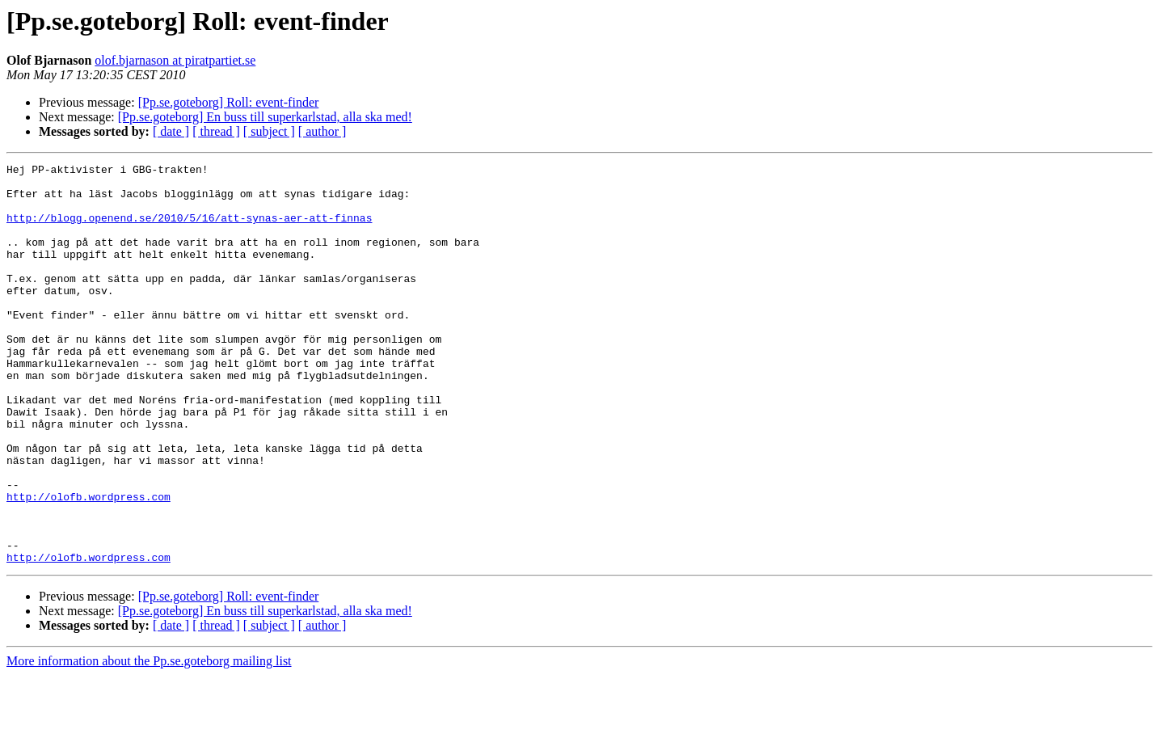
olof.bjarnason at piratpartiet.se (175, 60)
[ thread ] (216, 131)
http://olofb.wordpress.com (88, 564)
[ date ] (171, 131)
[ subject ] (269, 131)
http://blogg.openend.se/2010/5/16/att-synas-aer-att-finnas (189, 229)
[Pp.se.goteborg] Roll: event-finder (228, 102)
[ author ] (322, 131)
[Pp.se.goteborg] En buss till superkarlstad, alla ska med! (265, 117)
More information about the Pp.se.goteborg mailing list (149, 741)
